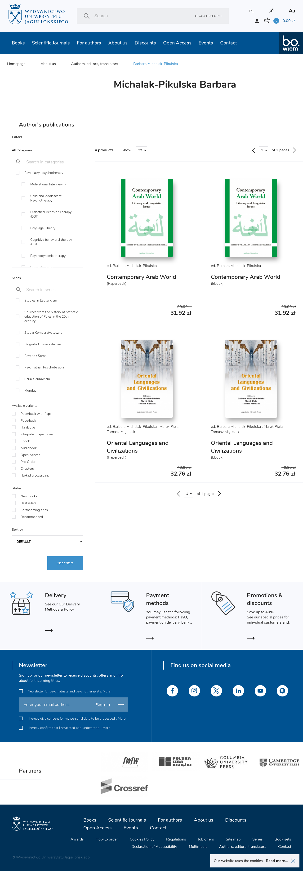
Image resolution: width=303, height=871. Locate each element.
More (106, 691)
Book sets (283, 839)
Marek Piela (169, 426)
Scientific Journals (51, 43)
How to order (107, 839)
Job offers (206, 839)
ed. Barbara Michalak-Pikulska (132, 265)
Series (257, 839)
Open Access (177, 43)
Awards (77, 839)
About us (118, 43)
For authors (89, 43)
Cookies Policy (142, 839)
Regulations (176, 839)
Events (206, 43)
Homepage (16, 63)
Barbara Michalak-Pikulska (155, 63)
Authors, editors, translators (94, 63)
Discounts (145, 43)
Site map (233, 839)
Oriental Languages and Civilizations (138, 447)
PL (251, 11)
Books (18, 43)
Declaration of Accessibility (154, 846)
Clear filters (65, 563)
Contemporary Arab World (141, 277)
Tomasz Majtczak (121, 431)
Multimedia (198, 846)
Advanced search (208, 16)
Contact (228, 43)
